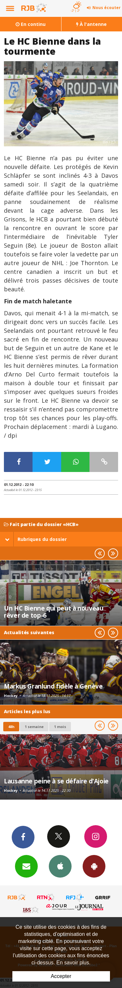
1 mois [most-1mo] (60, 726)
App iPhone (60, 866)
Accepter (61, 976)
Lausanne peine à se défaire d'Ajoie (56, 781)
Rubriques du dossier (36, 539)
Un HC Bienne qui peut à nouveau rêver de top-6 (53, 611)
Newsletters (26, 866)
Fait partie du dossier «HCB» (41, 524)
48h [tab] (11, 726)
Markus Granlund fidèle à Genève (53, 686)
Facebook (23, 837)
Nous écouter (106, 7)
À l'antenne (91, 24)
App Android (94, 866)
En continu (31, 24)
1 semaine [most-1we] (34, 726)
